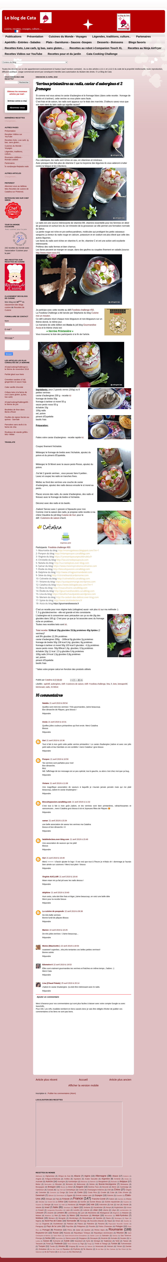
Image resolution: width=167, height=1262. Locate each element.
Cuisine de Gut (69, 515)
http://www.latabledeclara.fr (68, 600)
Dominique (60, 1195)
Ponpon (46, 759)
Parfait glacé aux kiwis (14, 374)
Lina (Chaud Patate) (51, 983)
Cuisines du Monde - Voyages (68, 36)
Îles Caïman (111, 1249)
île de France (50, 1252)
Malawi (38, 1215)
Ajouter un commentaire (48, 997)
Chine (117, 1189)
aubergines (55, 684)
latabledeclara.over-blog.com (55, 839)
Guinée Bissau (95, 1202)
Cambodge (124, 1187)
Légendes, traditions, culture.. (111, 36)
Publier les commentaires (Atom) (62, 1093)
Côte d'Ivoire (123, 1192)
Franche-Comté (98, 1199)
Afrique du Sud (64, 1176)
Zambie (128, 1246)
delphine (46, 892)
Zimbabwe (43, 1249)
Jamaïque (67, 1207)
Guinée (83, 1202)
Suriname (56, 1241)
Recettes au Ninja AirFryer (144, 48)
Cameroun (40, 1190)
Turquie (41, 1246)
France (78, 1198)
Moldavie (40, 1218)
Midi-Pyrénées (122, 1215)
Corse (71, 1192)
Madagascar (104, 1213)
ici (70, 395)
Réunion (120, 1233)
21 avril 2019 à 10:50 (59, 759)
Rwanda (67, 1233)
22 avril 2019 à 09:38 (74, 911)
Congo (62, 1192)
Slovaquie (94, 1238)
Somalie (114, 1238)
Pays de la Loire (54, 1226)
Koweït (41, 1210)
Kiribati (129, 1207)
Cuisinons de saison (50, 518)
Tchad (48, 1244)
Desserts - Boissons (110, 42)
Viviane (45, 783)
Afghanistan (50, 1176)
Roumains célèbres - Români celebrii (13, 158)
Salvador (105, 1236)
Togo (82, 1244)
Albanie (77, 1176)
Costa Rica (92, 1192)
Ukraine (61, 1246)
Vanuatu (81, 1246)
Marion (45, 930)
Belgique (123, 1181)
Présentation (35, 36)
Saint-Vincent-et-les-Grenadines (76, 1235)
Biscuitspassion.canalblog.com (56, 802)
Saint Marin (57, 1235)
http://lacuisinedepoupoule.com (72, 559)
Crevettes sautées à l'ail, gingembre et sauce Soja (15, 381)
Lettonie (86, 1210)
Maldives (48, 1215)
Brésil (70, 1187)
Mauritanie (84, 1215)
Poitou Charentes (105, 1226)
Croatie (103, 1192)
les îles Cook (54, 1249)
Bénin (114, 1187)
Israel (47, 1207)
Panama (101, 1224)
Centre (81, 1190)
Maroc (72, 1215)
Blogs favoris (137, 42)
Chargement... (11, 121)
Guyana (126, 1202)
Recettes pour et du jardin (64, 53)
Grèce (60, 1202)
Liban (95, 1210)
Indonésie (103, 1205)
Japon (76, 1207)
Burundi (105, 1187)
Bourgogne (40, 1187)
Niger (127, 1218)
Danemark (40, 1195)
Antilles (67, 1179)
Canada (50, 1190)
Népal (109, 1221)
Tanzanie (39, 1244)
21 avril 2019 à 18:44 (68, 877)
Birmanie (69, 1184)
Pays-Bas (69, 1226)
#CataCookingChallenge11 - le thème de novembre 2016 (17, 368)
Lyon (83, 1213)
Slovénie (104, 1238)
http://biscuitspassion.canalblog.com (71, 569)
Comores (53, 1192)
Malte (64, 1215)
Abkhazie (39, 1176)
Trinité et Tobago (101, 1244)
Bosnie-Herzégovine (107, 1184)
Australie (39, 1182)
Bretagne (52, 1187)
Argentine (106, 1179)
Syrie (88, 1241)
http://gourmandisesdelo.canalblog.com (74, 590)
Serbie (48, 1238)
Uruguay (72, 1246)
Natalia (45, 703)
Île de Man (100, 1249)
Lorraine (60, 1213)
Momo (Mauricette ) (51, 946)
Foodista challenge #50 (83, 310)
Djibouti (50, 1195)
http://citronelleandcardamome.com (70, 575)
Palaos (80, 1224)
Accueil (83, 1079)
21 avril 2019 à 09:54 (58, 703)
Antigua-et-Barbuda (52, 1179)
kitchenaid (40, 687)
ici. (82, 437)
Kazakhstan (98, 1207)
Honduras (71, 1205)
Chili (109, 1190)
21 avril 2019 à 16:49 (55, 858)
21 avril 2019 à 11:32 (81, 802)
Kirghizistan (118, 1207)
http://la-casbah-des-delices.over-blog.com (77, 597)
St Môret (54, 687)
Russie (56, 1233)
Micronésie (108, 1215)
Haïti (63, 1204)
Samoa (114, 1235)
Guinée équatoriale (112, 1202)
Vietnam (110, 1246)
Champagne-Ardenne (95, 1190)
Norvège (83, 1221)
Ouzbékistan (58, 1224)
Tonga (89, 1243)
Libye (114, 1210)
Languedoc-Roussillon (55, 1210)
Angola (38, 1179)
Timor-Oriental (72, 1243)
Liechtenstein (124, 1210)
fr (111, 684)
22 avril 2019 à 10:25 (58, 930)
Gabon (111, 1199)
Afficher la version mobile (83, 1085)
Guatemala (72, 1202)
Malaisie (125, 1213)
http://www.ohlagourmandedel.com (74, 572)
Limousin (40, 1213)
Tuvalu (52, 1246)
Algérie (87, 1176)
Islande (38, 1207)
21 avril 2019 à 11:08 (59, 783)
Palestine (90, 1224)
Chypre (128, 1190)
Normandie (71, 1221)
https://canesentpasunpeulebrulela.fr (73, 556)
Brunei (63, 1187)
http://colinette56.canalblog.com (73, 578)
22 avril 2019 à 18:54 (70, 946)
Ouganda (45, 1224)
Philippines (81, 1226)
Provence (58, 1230)
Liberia (105, 1210)
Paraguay (39, 1226)
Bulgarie (79, 1187)
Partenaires (143, 36)
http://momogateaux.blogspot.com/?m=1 (78, 550)
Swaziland (79, 1241)
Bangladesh (103, 1182)
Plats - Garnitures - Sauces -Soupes (69, 42)
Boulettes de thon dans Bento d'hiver (15, 411)
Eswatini (119, 1195)
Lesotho (76, 1210)
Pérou (69, 1230)
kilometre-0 (47, 965)
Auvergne (61, 1182)
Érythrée (76, 1249)
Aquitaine (77, 1179)
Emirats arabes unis (83, 1195)
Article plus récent (46, 1079)
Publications (13, 36)
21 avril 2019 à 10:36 (55, 740)
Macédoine (92, 1213)
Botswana (124, 1184)
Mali (56, 1215)
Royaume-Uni (42, 1233)
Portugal (46, 1230)
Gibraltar (41, 1202)
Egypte (69, 1195)
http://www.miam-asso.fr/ (47, 253)
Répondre (46, 713)
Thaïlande (58, 1243)
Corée (80, 1192)
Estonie (110, 1195)
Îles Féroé (122, 1249)
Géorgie (47, 1205)
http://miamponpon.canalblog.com (72, 553)
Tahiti (117, 1241)
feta (108, 684)
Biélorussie (81, 1184)
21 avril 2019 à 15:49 (79, 839)
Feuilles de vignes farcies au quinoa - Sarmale (17, 418)
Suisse (46, 1241)
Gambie (120, 1199)
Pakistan (70, 1224)
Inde (92, 1204)
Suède (67, 1241)
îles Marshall (74, 1252)
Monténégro (74, 1218)
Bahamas (84, 1181)
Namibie (99, 1218)
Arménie (117, 1179)
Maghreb (116, 1213)
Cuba (112, 1192)
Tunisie (114, 1243)
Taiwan (125, 1241)
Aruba (126, 1179)
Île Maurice (88, 1249)
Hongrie (82, 1204)
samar (45, 821)
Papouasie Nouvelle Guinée (118, 1224)
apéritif (47, 684)
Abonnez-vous (17, 107)
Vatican (89, 1246)
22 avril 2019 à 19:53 (62, 965)
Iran (118, 1205)
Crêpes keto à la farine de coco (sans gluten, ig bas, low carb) (16, 394)
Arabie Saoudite (91, 1179)
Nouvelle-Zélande (97, 1221)
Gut (44, 740)
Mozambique (87, 1218)
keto (115, 684)
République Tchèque (82, 1233)
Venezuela (99, 1246)
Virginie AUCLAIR (50, 877)
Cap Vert (60, 1190)
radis (48, 687)
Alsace (115, 1176)
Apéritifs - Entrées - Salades (23, 42)
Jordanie (87, 1207)
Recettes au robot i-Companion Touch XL (95, 48)
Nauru (108, 1218)
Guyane (38, 1204)
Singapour (83, 1238)
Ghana (128, 1199)
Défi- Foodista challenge (95, 684)
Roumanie (116, 1229)
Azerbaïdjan (72, 1182)
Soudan (123, 1238)
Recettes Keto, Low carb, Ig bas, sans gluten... (34, 48)
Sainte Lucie (94, 1235)
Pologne (119, 1226)
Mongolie (62, 1218)
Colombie (42, 1192)
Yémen (119, 1246)
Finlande (65, 1199)
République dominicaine (103, 1233)
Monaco (52, 1218)
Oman (117, 1221)
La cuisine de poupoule (53, 911)
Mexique (95, 1215)
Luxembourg (72, 1213)
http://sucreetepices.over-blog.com (71, 562)
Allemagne (100, 1175)
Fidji (57, 1199)
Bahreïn (93, 1181)
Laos (68, 1210)
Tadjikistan (108, 1241)
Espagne (98, 1195)
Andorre (126, 1176)
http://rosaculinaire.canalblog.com (70, 587)
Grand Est (51, 1202)
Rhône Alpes (99, 1230)
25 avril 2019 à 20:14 (70, 983)
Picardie (92, 1226)
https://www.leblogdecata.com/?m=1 (74, 584)
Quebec (87, 1230)
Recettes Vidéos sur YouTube (23, 53)
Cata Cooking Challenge (101, 53)
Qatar (78, 1230)
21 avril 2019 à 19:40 (60, 892)
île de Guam (62, 1252)
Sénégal (97, 1241)
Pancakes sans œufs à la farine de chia (16, 425)
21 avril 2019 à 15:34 (58, 821)
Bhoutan (58, 1184)
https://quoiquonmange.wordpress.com (75, 581)
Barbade (114, 1181)
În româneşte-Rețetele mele (17, 166)
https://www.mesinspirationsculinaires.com (75, 566)
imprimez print (65, 543)
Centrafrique (70, 1190)
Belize (38, 1184)
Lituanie (50, 1213)
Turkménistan (126, 1244)
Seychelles (59, 1238)
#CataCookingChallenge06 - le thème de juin (17, 403)
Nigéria (38, 1221)
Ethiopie (49, 1199)
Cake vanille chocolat (14, 387)
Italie (55, 1207)
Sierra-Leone (71, 1238)
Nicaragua (118, 1218)
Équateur (66, 1249)
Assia (44, 722)
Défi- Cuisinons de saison (73, 684)
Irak (111, 1205)
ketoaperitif (122, 684)
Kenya (108, 1207)
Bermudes (48, 1184)
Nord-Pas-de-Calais (53, 1221)
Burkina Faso (93, 1187)
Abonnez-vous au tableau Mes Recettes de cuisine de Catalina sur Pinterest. (17, 189)
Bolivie (92, 1184)
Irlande (126, 1205)
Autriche (49, 1181)
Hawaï (56, 1204)
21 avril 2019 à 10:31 (57, 722)
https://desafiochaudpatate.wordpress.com (74, 594)
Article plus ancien (120, 1079)
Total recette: (42, 630)
